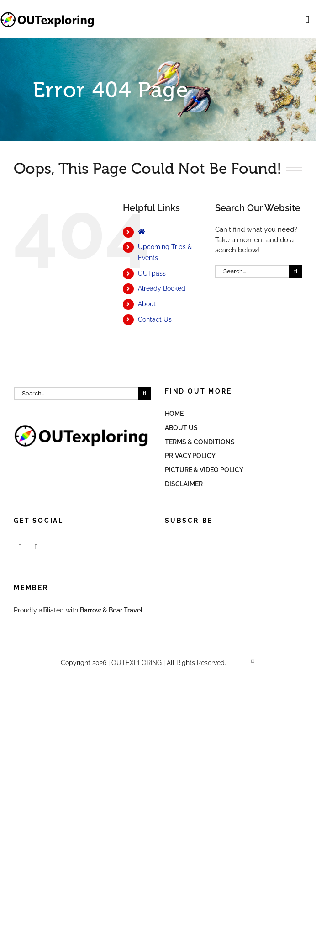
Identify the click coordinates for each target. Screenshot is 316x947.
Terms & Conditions (200, 442)
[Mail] (36, 547)
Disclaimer (184, 484)
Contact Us (155, 319)
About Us (181, 427)
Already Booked (161, 288)
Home (174, 413)
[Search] (295, 271)
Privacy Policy (190, 455)
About (147, 304)
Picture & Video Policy (204, 470)
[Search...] (252, 271)
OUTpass (152, 273)
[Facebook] (20, 547)
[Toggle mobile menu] (307, 20)
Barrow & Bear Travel (112, 610)
